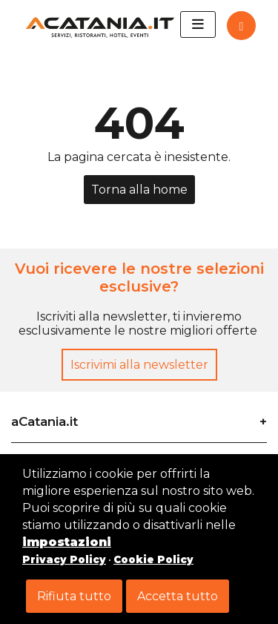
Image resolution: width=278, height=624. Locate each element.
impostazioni (66, 542)
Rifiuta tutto (74, 596)
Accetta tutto (177, 596)
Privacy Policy (64, 559)
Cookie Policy (153, 559)
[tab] (139, 416)
